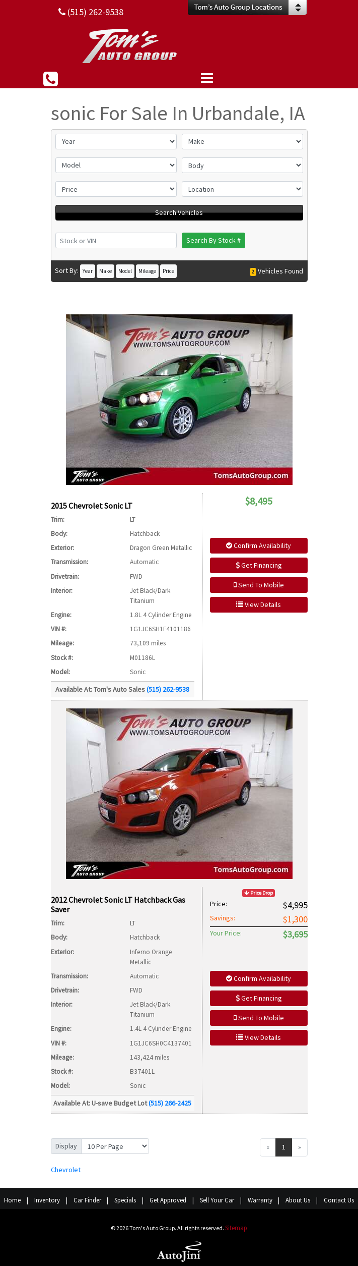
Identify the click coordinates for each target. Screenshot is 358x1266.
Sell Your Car (217, 1200)
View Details (258, 604)
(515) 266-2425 (170, 1103)
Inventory (47, 1200)
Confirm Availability (258, 545)
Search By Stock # (213, 240)
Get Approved (168, 1200)
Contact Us (339, 1200)
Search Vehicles (179, 212)
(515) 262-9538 (168, 689)
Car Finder (87, 1200)
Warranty (260, 1200)
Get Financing (259, 565)
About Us (297, 1200)
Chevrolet (66, 1169)
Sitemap (236, 1228)
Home (12, 1200)
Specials (125, 1200)
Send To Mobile (259, 584)
